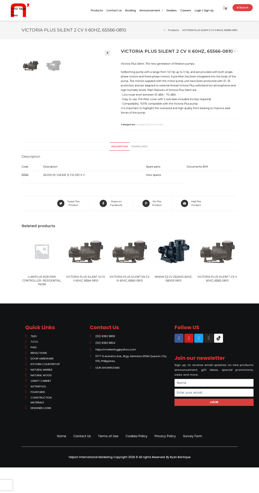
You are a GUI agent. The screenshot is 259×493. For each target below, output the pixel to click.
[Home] (164, 30)
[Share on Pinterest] (152, 229)
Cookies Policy (136, 462)
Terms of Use (108, 462)
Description (119, 172)
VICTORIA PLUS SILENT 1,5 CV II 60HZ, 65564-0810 (85, 304)
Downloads (139, 172)
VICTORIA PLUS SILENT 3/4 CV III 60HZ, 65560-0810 (129, 304)
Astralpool (142, 124)
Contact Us (82, 462)
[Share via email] (191, 229)
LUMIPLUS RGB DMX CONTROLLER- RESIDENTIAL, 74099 (41, 306)
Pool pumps (156, 124)
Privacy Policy (165, 462)
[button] (97, 10)
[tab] (120, 172)
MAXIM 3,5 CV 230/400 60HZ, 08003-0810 (173, 304)
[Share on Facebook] (112, 229)
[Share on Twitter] (69, 229)
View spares (153, 200)
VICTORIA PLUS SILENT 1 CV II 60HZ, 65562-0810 (217, 304)
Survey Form (192, 462)
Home (61, 462)
